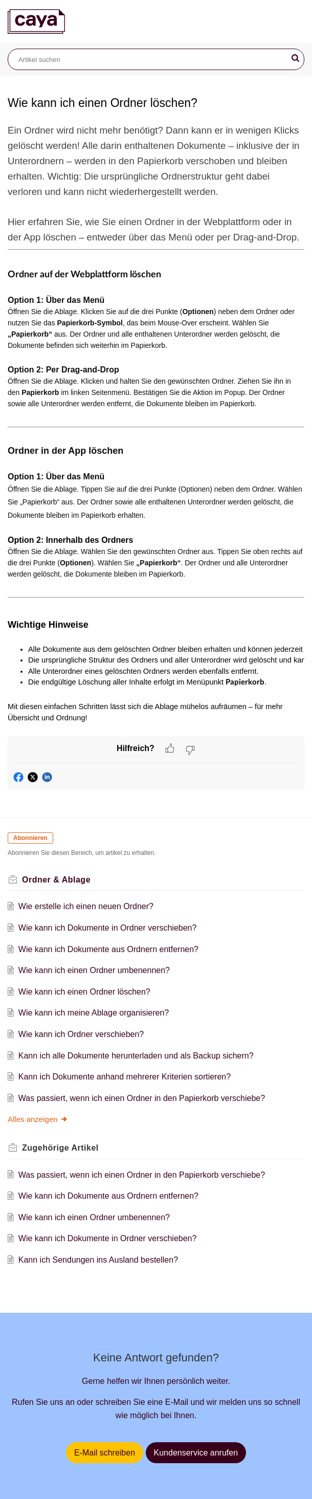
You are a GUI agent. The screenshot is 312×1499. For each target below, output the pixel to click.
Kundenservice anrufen (196, 1452)
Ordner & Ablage (56, 879)
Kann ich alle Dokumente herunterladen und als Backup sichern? (136, 1055)
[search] (156, 59)
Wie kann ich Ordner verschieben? (81, 1034)
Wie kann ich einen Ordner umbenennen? (94, 970)
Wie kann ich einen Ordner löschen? (84, 991)
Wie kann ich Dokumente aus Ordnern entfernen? (108, 949)
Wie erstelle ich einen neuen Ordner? (85, 906)
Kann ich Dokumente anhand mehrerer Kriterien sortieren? (124, 1076)
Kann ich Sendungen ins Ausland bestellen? (98, 1259)
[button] (295, 58)
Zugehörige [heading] (60, 1147)
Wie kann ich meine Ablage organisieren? (93, 1012)
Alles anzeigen (38, 1119)
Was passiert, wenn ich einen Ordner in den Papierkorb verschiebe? (141, 1098)
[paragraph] (156, 429)
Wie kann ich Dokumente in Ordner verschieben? (107, 927)
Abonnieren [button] (30, 838)
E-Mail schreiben (104, 1452)
